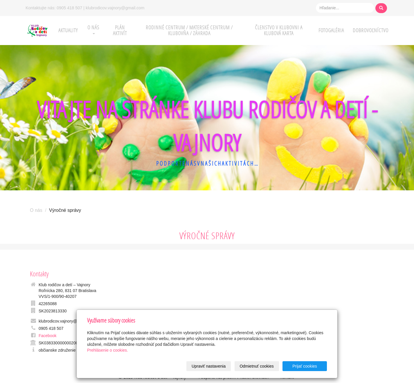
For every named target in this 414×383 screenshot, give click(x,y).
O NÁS (93, 29)
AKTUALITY (68, 30)
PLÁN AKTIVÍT (120, 30)
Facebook (47, 335)
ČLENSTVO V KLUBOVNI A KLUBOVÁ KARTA (279, 30)
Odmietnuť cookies (256, 366)
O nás (36, 210)
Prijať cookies (304, 366)
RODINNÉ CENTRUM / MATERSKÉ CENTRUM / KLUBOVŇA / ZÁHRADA (189, 30)
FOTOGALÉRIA (331, 30)
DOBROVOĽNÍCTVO (370, 30)
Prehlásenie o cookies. (107, 350)
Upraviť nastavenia (209, 366)
